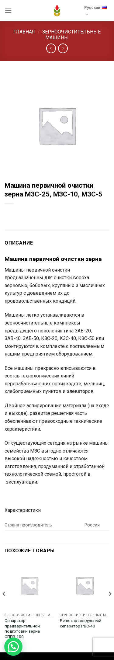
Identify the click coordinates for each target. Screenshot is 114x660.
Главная (24, 32)
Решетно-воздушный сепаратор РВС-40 (80, 623)
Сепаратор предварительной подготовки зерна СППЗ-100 (22, 628)
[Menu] (8, 10)
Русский (95, 9)
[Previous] (4, 605)
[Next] (110, 605)
